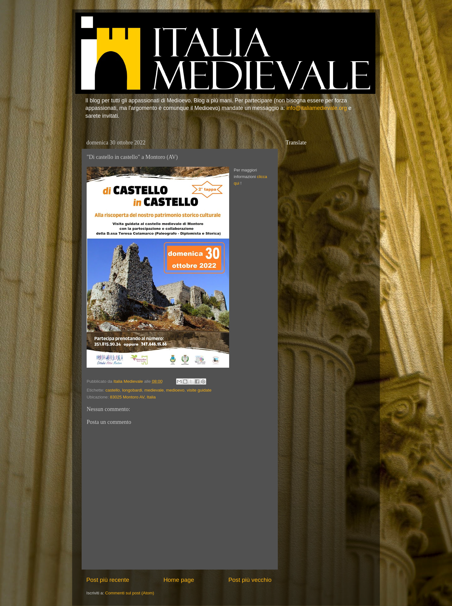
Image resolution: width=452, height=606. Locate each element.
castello (112, 390)
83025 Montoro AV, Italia (133, 397)
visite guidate (199, 390)
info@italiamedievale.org (317, 108)
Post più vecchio (250, 579)
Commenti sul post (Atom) (129, 593)
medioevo (175, 390)
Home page (179, 579)
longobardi (132, 390)
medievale (154, 390)
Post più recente (107, 579)
